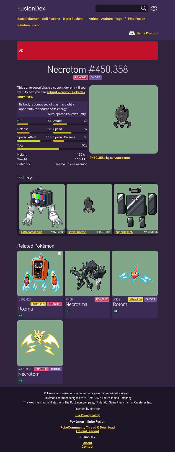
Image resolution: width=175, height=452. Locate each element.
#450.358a (97, 157)
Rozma (25, 309)
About (87, 443)
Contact (87, 446)
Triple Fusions (73, 19)
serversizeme (120, 157)
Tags (118, 19)
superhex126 (124, 232)
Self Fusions (51, 19)
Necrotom (28, 374)
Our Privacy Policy (87, 415)
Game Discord (143, 33)
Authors (107, 19)
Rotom (120, 304)
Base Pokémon (28, 19)
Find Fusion (136, 19)
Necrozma (76, 304)
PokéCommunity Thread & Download (87, 427)
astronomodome (31, 232)
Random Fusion (28, 25)
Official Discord (87, 431)
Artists (93, 19)
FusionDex (31, 8)
